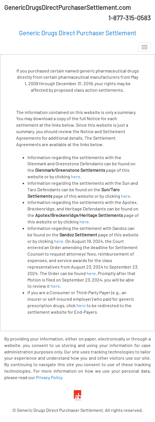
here (91, 273)
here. (76, 176)
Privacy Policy (49, 377)
